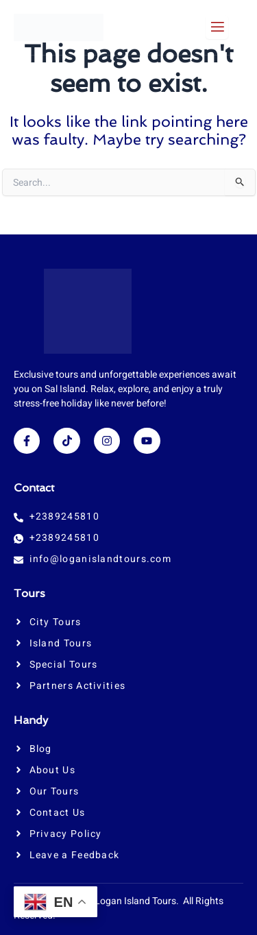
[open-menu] (217, 27)
